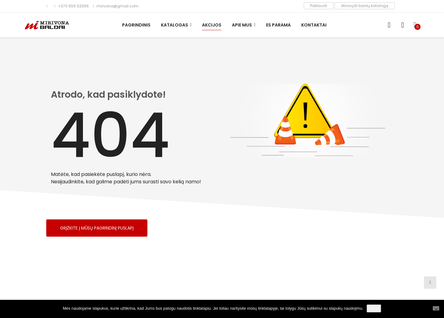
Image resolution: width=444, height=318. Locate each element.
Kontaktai (314, 25)
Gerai (374, 308)
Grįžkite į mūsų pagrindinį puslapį (97, 228)
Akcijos (211, 25)
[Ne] (436, 308)
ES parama (278, 25)
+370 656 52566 (71, 6)
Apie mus (242, 25)
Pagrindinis (136, 25)
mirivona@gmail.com (115, 6)
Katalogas (174, 25)
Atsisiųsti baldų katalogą (364, 5)
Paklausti (318, 5)
